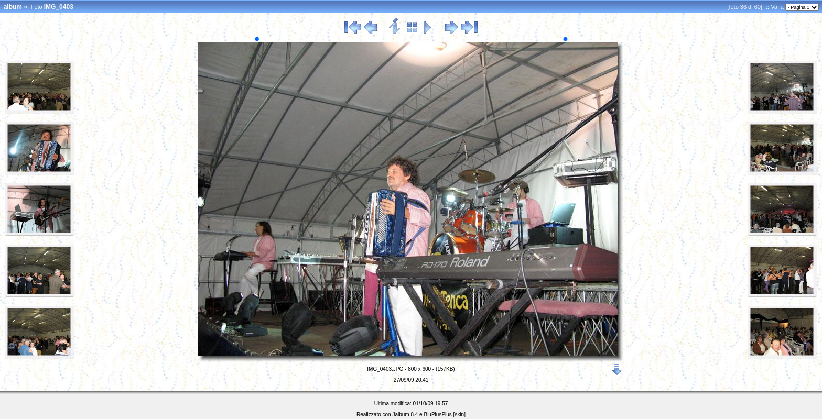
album (13, 6)
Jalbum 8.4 (405, 414)
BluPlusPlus (437, 414)
